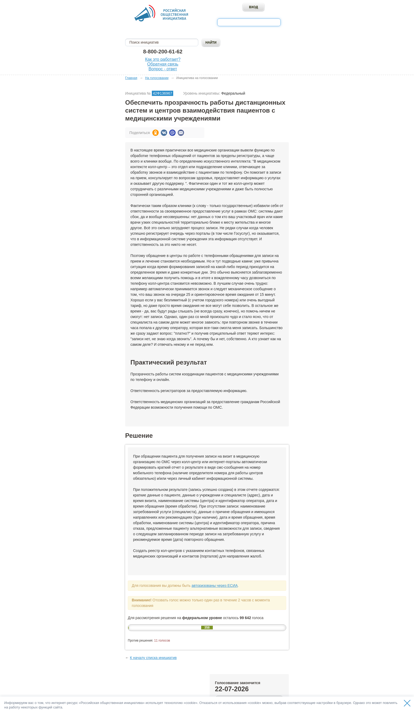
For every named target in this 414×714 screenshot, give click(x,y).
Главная (131, 78)
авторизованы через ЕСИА (214, 585)
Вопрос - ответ (162, 69)
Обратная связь (162, 64)
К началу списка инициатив (153, 658)
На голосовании (156, 78)
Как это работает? (162, 59)
